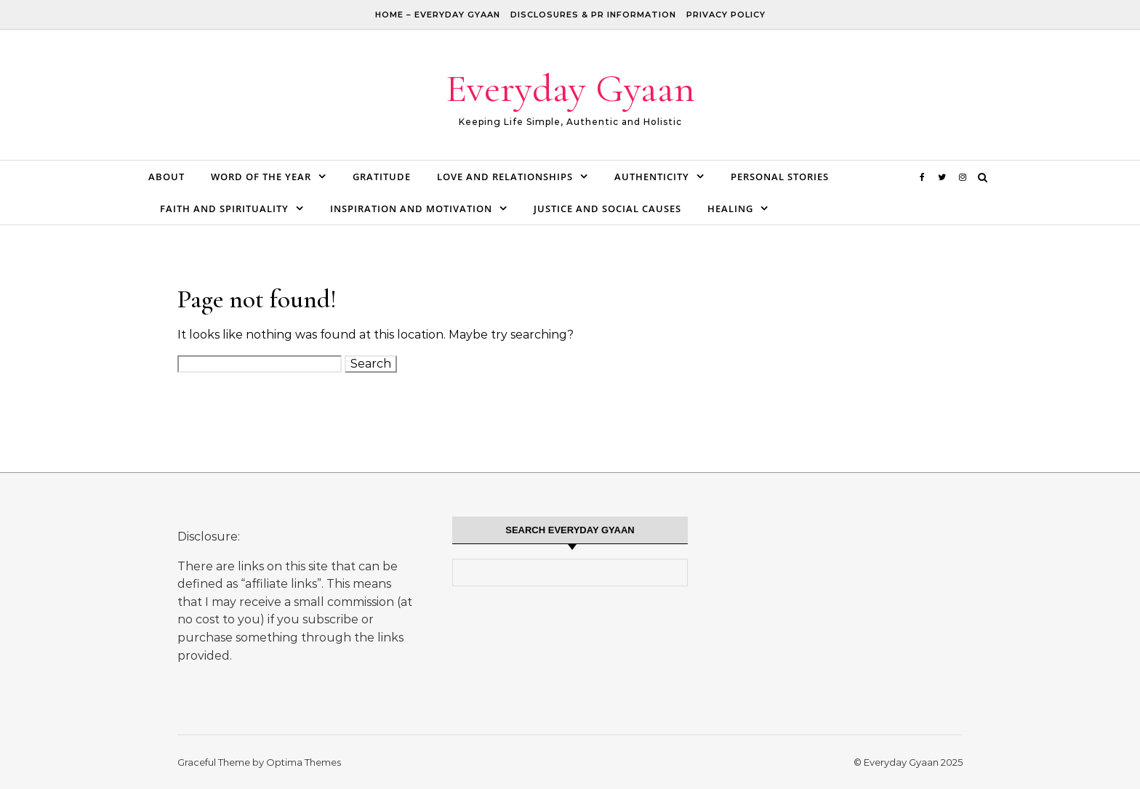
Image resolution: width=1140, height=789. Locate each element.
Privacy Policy (726, 14)
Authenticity (651, 176)
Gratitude (382, 176)
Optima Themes (303, 762)
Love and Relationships (505, 176)
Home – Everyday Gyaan (437, 14)
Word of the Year (261, 176)
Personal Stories (780, 176)
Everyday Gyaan (570, 88)
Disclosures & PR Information (593, 14)
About (166, 176)
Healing (730, 208)
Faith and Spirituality (224, 208)
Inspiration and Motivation (411, 208)
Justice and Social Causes (607, 208)
